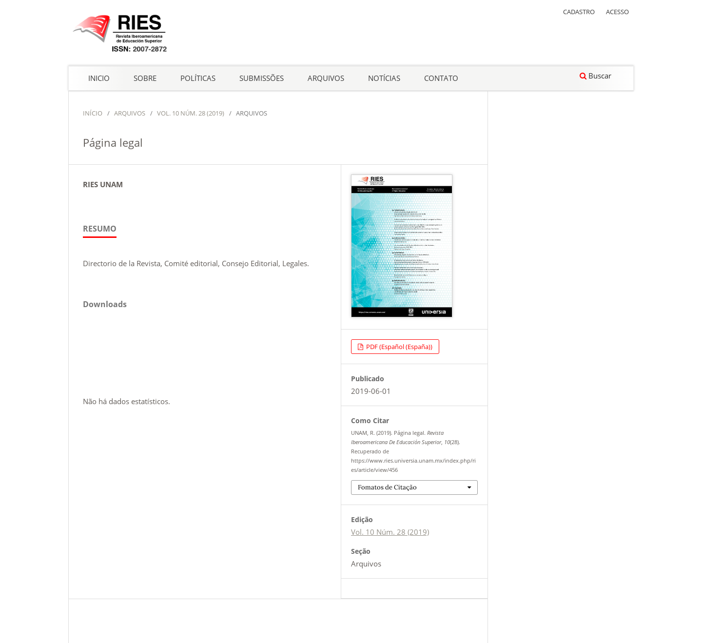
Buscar (595, 75)
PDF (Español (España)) (398, 346)
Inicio (99, 78)
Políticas (197, 78)
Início (92, 113)
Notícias (384, 78)
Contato (441, 78)
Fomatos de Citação (387, 487)
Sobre (145, 78)
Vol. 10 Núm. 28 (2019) (190, 113)
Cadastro (579, 11)
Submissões (261, 78)
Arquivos (326, 78)
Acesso (617, 11)
